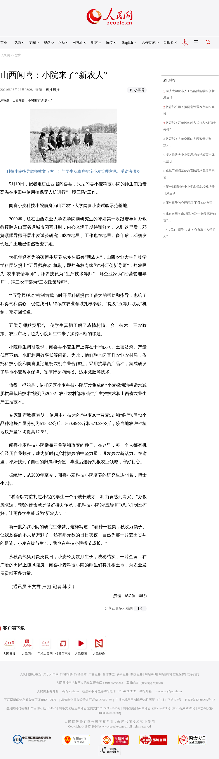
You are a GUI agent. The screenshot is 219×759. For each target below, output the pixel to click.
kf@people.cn (70, 691)
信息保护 (179, 674)
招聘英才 (80, 674)
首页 (3, 42)
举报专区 (170, 42)
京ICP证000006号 (184, 708)
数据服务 (136, 674)
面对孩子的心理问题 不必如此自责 (189, 202)
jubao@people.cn (152, 682)
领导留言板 (63, 645)
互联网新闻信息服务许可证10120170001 (30, 700)
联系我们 (193, 674)
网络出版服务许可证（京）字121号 (146, 708)
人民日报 (9, 645)
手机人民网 (45, 645)
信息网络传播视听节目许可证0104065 (31, 708)
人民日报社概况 (30, 674)
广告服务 (95, 674)
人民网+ (27, 645)
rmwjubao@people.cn (168, 691)
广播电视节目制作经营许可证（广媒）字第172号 (148, 700)
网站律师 (165, 674)
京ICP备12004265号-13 (200, 700)
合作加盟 (109, 674)
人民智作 (98, 645)
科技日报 (53, 90)
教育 (18, 55)
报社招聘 (66, 674)
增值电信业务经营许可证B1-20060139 (86, 700)
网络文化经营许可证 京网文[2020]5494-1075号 (90, 708)
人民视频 (81, 645)
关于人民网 (51, 674)
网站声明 (151, 674)
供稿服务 (122, 674)
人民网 (5, 55)
